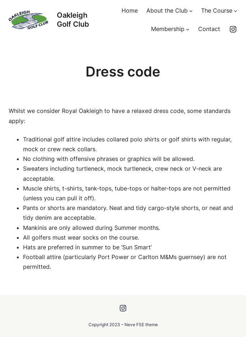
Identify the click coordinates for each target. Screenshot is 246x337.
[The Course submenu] (235, 11)
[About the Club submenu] (191, 11)
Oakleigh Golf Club (73, 20)
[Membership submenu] (188, 29)
